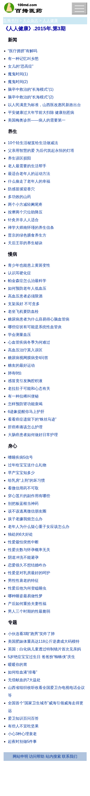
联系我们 (69, 756)
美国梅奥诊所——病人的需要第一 (37, 120)
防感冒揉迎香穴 (21, 189)
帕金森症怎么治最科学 (27, 281)
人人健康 (50, 21)
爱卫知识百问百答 (23, 718)
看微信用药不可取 (23, 488)
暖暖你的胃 (17, 664)
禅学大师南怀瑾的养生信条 (31, 227)
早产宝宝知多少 (21, 473)
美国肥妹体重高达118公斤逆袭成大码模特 (44, 641)
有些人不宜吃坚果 (23, 726)
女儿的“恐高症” (21, 66)
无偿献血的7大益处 (24, 680)
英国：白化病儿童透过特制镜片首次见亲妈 (44, 649)
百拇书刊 (10, 21)
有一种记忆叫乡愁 (23, 59)
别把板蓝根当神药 (23, 503)
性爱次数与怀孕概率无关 (29, 550)
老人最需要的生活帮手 (27, 166)
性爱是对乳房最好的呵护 (29, 573)
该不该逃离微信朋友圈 (27, 511)
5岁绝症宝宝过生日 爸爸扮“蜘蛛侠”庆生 (41, 657)
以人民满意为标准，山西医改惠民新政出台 (44, 105)
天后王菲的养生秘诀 (25, 243)
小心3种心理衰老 (22, 734)
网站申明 (20, 756)
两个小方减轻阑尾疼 (25, 204)
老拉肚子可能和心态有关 (29, 388)
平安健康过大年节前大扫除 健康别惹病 (41, 112)
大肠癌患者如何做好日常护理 (33, 435)
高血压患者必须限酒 (25, 296)
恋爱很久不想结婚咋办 (27, 565)
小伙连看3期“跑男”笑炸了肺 (31, 634)
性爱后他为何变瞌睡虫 (27, 588)
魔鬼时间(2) (18, 82)
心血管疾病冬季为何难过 (29, 342)
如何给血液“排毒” (22, 672)
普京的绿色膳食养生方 (27, 235)
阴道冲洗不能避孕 (23, 557)
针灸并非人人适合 (23, 220)
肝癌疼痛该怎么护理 (25, 427)
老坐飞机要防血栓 (23, 311)
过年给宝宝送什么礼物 (27, 465)
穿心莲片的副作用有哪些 (29, 496)
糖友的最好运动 (21, 365)
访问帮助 (36, 756)
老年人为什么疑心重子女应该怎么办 (38, 527)
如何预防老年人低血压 (27, 288)
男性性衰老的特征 (23, 580)
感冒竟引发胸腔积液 (25, 381)
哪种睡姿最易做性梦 (25, 596)
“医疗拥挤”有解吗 (22, 51)
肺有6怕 (15, 373)
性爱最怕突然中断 (23, 542)
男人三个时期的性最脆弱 (29, 611)
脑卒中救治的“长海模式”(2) (31, 97)
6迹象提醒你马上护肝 (26, 412)
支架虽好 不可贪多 (24, 304)
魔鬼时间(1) (18, 74)
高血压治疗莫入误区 (25, 350)
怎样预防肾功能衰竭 (25, 404)
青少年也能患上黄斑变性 (29, 265)
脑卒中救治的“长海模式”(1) (31, 89)
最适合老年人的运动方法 (29, 174)
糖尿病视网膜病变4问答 (28, 358)
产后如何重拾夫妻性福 (27, 604)
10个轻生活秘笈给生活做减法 (33, 143)
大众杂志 (30, 21)
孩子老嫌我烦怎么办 (25, 519)
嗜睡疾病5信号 (20, 457)
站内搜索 (53, 756)
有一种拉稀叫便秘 (23, 396)
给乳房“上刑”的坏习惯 (26, 480)
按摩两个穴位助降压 (25, 212)
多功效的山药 (19, 197)
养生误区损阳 (19, 158)
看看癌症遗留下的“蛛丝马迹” (32, 419)
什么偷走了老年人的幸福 (29, 181)
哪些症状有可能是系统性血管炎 (35, 327)
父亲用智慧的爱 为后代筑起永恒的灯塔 (41, 150)
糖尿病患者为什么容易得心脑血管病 (38, 319)
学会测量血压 (19, 335)
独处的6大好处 (20, 534)
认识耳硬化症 (19, 273)
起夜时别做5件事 (22, 741)
